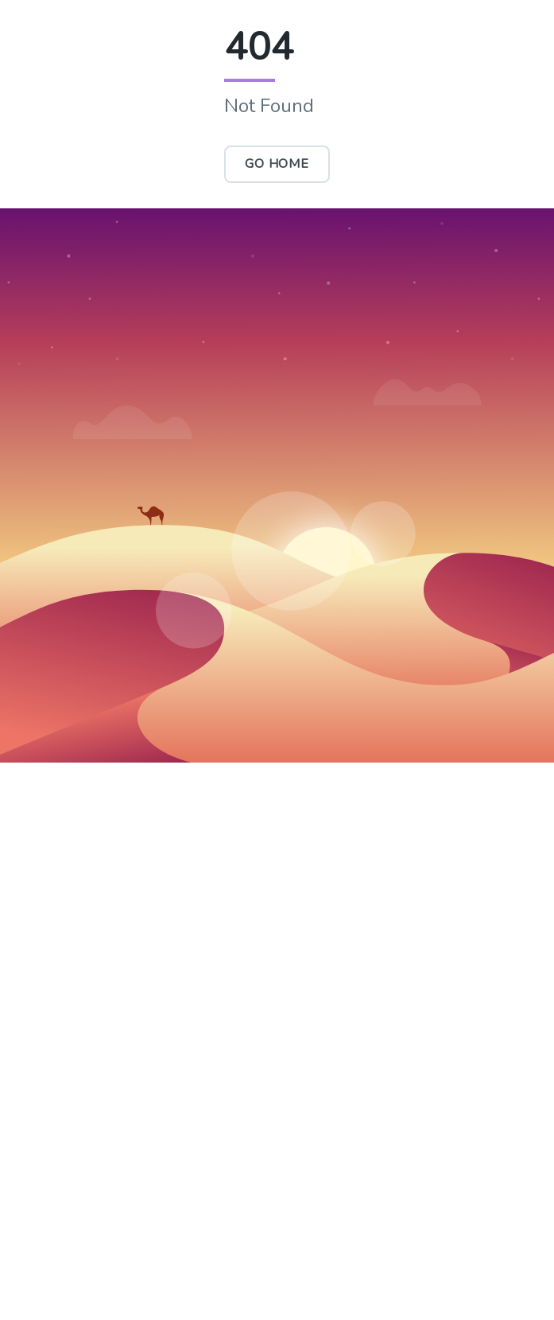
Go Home (277, 164)
